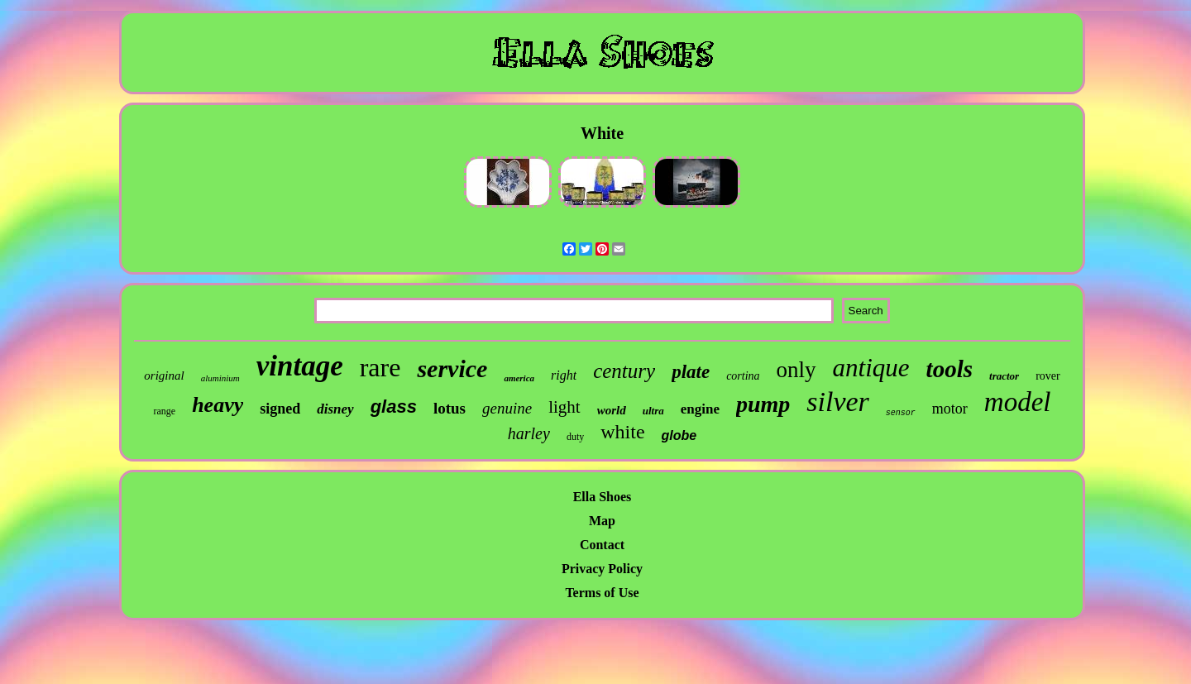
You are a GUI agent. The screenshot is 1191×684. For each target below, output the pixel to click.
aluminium (220, 378)
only (796, 369)
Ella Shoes (602, 497)
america (519, 378)
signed (280, 408)
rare (380, 367)
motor (950, 408)
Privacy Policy (602, 569)
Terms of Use (602, 593)
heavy (217, 405)
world (611, 410)
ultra (653, 410)
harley (529, 433)
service (452, 368)
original (164, 375)
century (624, 371)
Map (602, 521)
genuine (507, 408)
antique (871, 367)
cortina (742, 376)
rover (1048, 376)
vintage (299, 366)
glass (394, 406)
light (564, 407)
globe (679, 435)
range (164, 411)
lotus (449, 408)
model (1017, 402)
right (563, 375)
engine (700, 409)
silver (837, 401)
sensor (901, 413)
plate (691, 371)
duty (575, 436)
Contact (602, 545)
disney (335, 409)
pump (763, 404)
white (622, 431)
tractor (1004, 376)
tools (949, 369)
